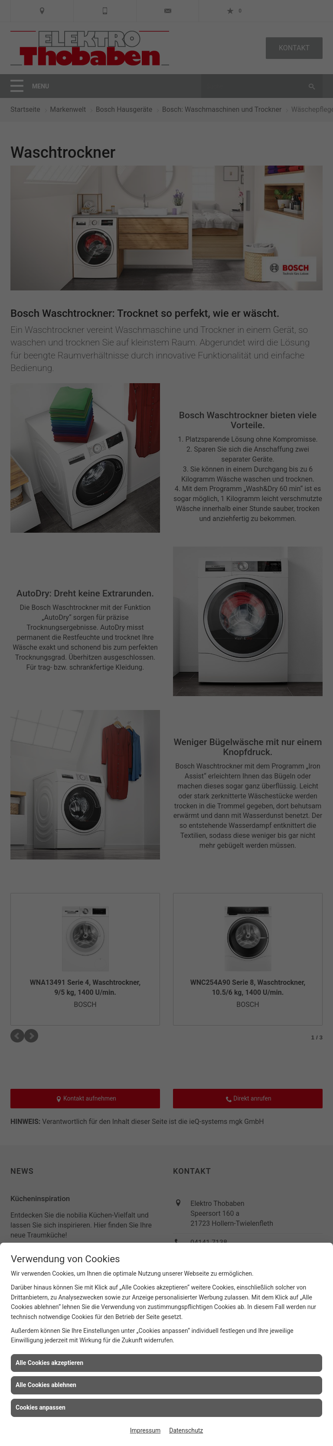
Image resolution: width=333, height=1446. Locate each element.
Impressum (145, 1430)
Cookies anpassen (40, 1407)
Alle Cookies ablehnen (46, 1384)
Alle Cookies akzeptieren (49, 1362)
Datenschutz (186, 1430)
